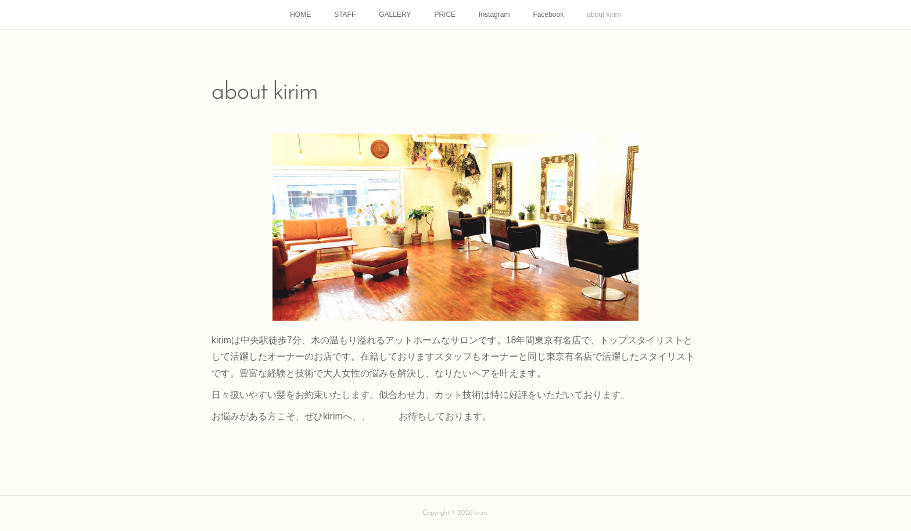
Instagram (494, 14)
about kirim (604, 14)
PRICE (445, 14)
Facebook (548, 14)
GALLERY (395, 14)
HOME (300, 14)
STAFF (345, 14)
